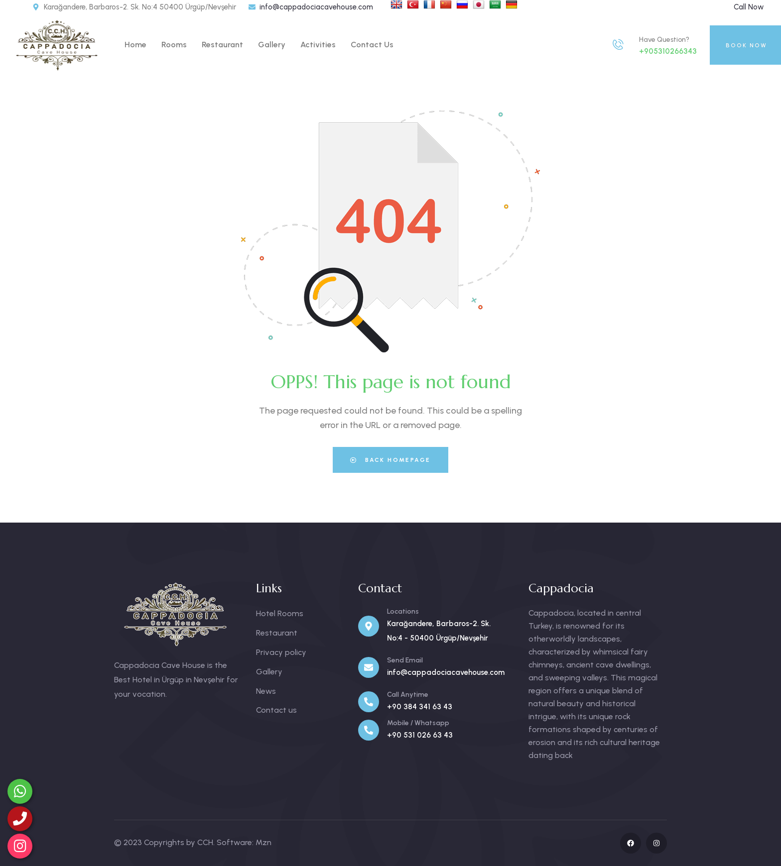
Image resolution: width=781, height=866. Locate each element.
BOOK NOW (746, 45)
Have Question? (664, 39)
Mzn (263, 842)
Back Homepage (390, 459)
